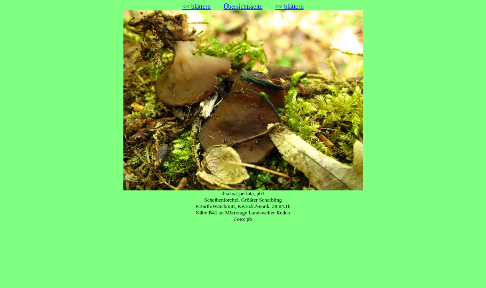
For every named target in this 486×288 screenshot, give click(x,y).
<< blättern (196, 6)
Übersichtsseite (243, 6)
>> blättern (289, 6)
